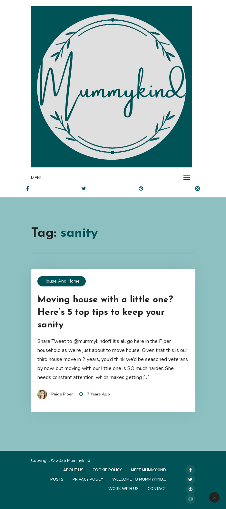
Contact (157, 488)
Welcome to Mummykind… (139, 479)
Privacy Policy (88, 479)
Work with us (123, 488)
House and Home (62, 281)
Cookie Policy (107, 470)
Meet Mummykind (148, 470)
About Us (73, 470)
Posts (57, 479)
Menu (37, 178)
